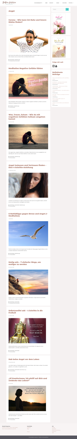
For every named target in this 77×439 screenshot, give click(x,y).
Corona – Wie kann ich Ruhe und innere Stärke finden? (27, 21)
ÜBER (46, 2)
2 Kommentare (12, 254)
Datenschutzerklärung (56, 430)
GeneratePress (45, 437)
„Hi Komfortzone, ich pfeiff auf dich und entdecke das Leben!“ (28, 379)
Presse (28, 431)
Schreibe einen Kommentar (15, 60)
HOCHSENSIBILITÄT (39, 3)
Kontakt (53, 427)
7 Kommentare (12, 419)
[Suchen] (67, 9)
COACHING (64, 2)
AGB (53, 432)
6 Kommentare (12, 206)
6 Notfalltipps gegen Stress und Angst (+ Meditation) (28, 215)
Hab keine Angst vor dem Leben (24, 359)
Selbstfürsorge (17, 59)
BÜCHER (52, 3)
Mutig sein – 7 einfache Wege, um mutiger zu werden (25, 263)
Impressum (54, 431)
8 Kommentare (12, 157)
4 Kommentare (12, 107)
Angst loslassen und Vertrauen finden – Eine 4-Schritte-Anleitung (27, 166)
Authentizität (17, 301)
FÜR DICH (72, 3)
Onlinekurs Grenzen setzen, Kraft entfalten (10, 427)
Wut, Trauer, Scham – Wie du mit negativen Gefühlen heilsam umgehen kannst (27, 117)
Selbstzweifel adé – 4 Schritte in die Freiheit (26, 312)
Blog (28, 428)
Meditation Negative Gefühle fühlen (26, 68)
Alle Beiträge (12, 59)
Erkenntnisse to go (23, 369)
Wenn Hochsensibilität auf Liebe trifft (9, 428)
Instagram (29, 427)
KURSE (58, 3)
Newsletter (54, 428)
